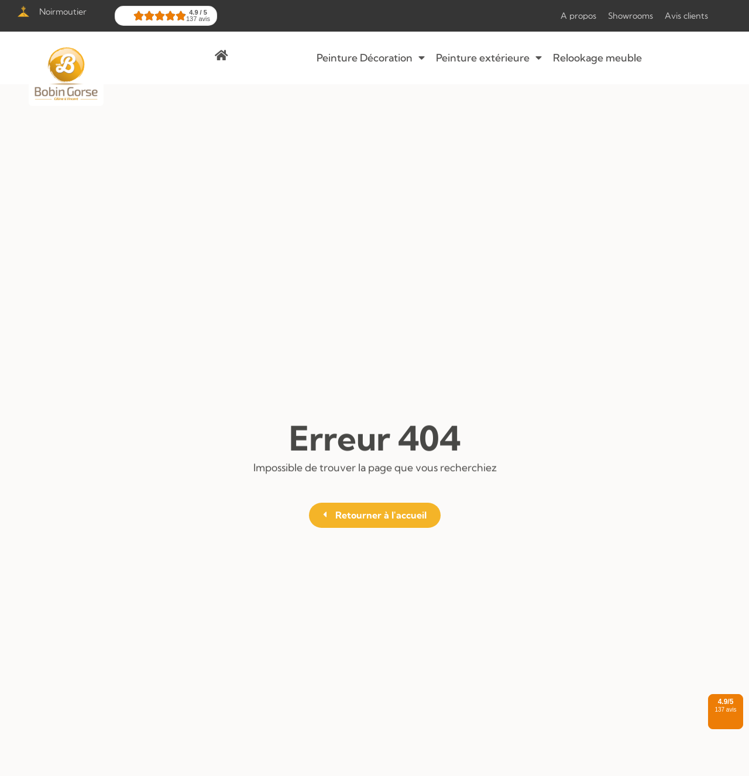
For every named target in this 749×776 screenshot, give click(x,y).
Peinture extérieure (489, 58)
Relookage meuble (597, 57)
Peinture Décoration (371, 58)
